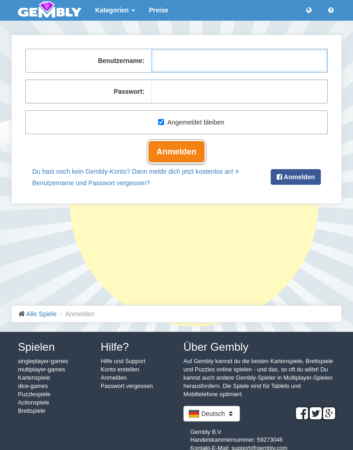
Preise (158, 10)
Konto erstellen (120, 369)
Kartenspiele (34, 378)
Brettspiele (32, 411)
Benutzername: (121, 60)
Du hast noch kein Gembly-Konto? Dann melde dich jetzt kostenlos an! (135, 171)
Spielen (36, 347)
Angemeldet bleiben (191, 122)
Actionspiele (33, 402)
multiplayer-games (41, 369)
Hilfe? (115, 347)
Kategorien (115, 10)
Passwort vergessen (127, 386)
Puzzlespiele (34, 394)
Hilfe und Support (123, 361)
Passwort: (129, 91)
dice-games (33, 386)
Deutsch (211, 413)
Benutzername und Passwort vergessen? (91, 183)
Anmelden (176, 151)
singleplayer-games (43, 361)
